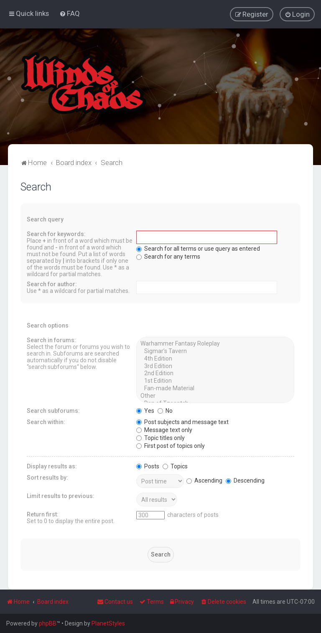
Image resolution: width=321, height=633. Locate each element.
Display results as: (52, 465)
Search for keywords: (56, 233)
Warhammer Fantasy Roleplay (215, 343)
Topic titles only (160, 437)
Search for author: (52, 283)
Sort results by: (47, 476)
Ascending (204, 480)
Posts (147, 465)
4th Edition (215, 358)
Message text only (164, 429)
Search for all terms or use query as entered (198, 248)
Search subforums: (53, 410)
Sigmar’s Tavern (215, 351)
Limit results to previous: (60, 495)
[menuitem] (69, 13)
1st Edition (215, 380)
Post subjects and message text (182, 421)
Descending (245, 480)
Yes (145, 410)
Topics (175, 465)
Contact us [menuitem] (115, 601)
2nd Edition (215, 373)
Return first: (43, 513)
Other (215, 395)
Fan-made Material (215, 388)
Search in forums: (51, 339)
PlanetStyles (108, 623)
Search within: (46, 421)
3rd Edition (215, 365)
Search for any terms (168, 256)
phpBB (47, 623)
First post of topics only (170, 445)
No (165, 410)
